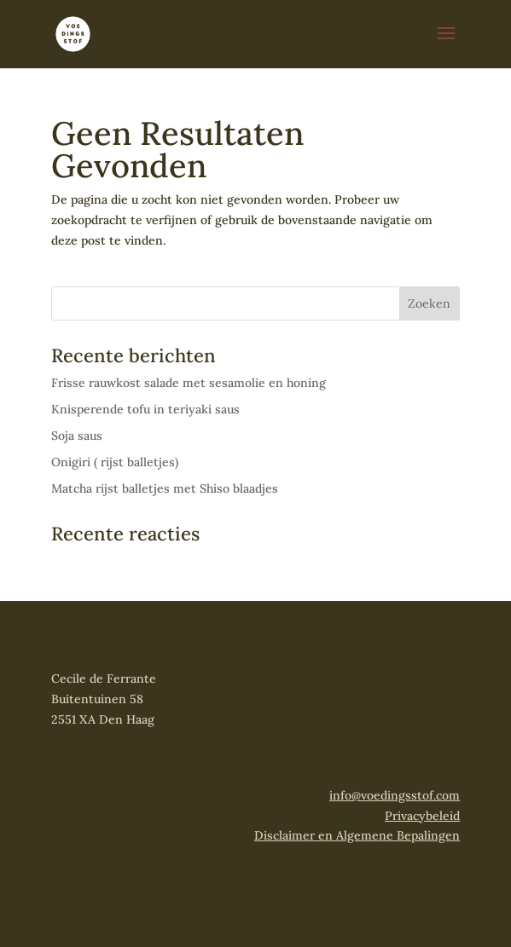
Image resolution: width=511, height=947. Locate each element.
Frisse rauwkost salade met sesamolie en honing (188, 382)
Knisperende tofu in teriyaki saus (145, 409)
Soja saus (76, 435)
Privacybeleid (422, 815)
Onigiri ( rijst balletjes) (114, 462)
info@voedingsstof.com (394, 795)
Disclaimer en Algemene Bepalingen (357, 835)
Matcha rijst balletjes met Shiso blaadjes (164, 488)
